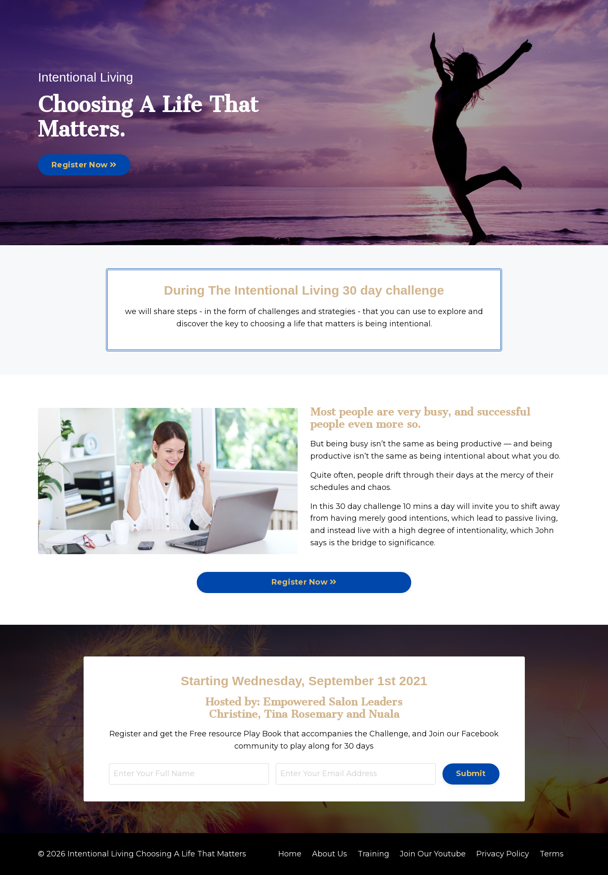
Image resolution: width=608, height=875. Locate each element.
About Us (329, 854)
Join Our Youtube (433, 854)
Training (373, 854)
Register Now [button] (84, 165)
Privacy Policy (502, 854)
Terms (552, 854)
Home (289, 854)
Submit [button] (471, 773)
